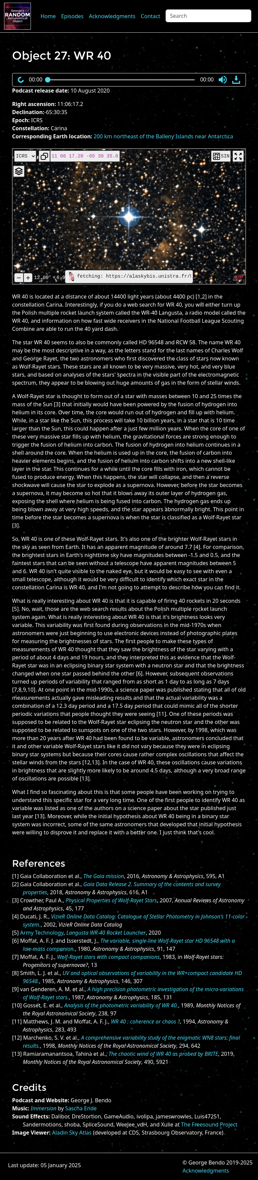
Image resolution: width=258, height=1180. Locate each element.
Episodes (72, 16)
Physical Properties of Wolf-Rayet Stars (111, 900)
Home (48, 16)
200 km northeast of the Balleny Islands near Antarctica (163, 136)
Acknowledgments (112, 16)
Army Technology (41, 932)
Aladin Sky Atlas (72, 1132)
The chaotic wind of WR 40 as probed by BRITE (163, 1053)
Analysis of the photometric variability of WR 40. (121, 1005)
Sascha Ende (81, 1108)
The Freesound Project (209, 1124)
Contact (150, 16)
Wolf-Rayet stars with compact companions (108, 957)
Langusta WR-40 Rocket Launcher (106, 932)
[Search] (208, 15)
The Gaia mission (103, 876)
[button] (223, 80)
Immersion (43, 1108)
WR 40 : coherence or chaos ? (145, 1021)
